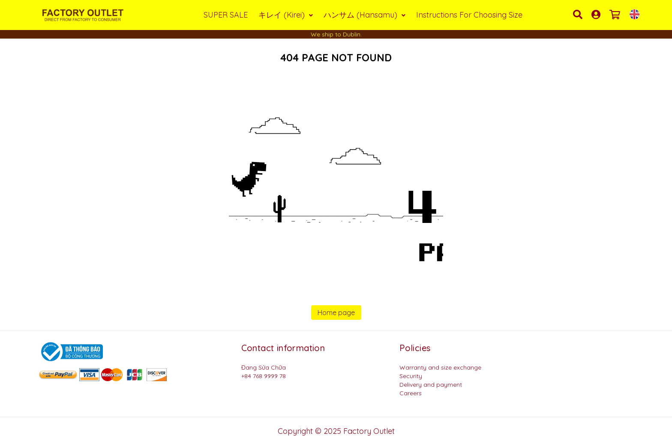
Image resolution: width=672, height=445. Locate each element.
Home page (336, 312)
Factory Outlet (369, 431)
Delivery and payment (430, 384)
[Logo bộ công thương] (71, 351)
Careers (410, 393)
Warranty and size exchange (440, 367)
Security (410, 376)
